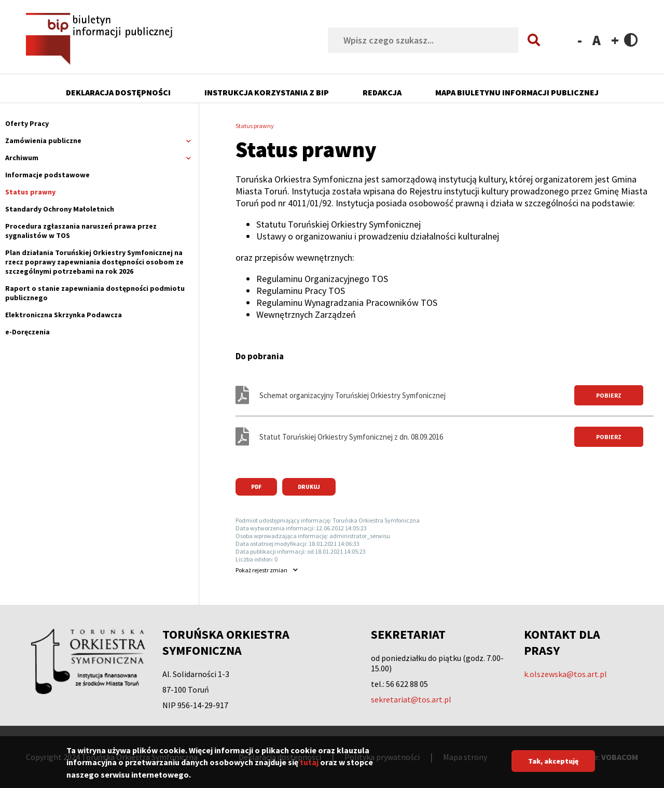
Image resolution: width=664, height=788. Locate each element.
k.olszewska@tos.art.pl (565, 674)
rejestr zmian (261, 570)
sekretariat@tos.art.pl (411, 699)
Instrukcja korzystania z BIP (266, 92)
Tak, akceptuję (553, 766)
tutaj (309, 768)
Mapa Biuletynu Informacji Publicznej (517, 92)
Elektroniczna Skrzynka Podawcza (63, 314)
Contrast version (631, 39)
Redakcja (382, 92)
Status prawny (30, 191)
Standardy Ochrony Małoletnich (59, 209)
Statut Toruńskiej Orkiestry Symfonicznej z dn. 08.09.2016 (351, 437)
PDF (256, 486)
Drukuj (309, 486)
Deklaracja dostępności (118, 92)
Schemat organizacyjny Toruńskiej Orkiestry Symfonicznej (352, 395)
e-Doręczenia (27, 331)
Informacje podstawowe (47, 174)
